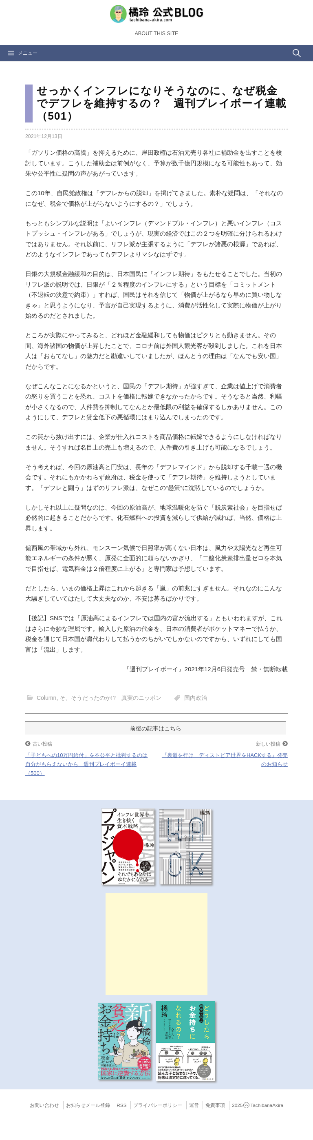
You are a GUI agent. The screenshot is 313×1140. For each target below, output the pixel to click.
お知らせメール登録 (88, 1105)
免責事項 (215, 1105)
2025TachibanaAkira (257, 1105)
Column (46, 698)
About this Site (156, 33)
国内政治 (195, 698)
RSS (121, 1105)
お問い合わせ (44, 1105)
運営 (194, 1105)
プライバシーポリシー (157, 1105)
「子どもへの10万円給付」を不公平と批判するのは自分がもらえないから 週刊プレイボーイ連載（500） (86, 764)
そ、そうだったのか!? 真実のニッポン (110, 698)
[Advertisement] (156, 944)
